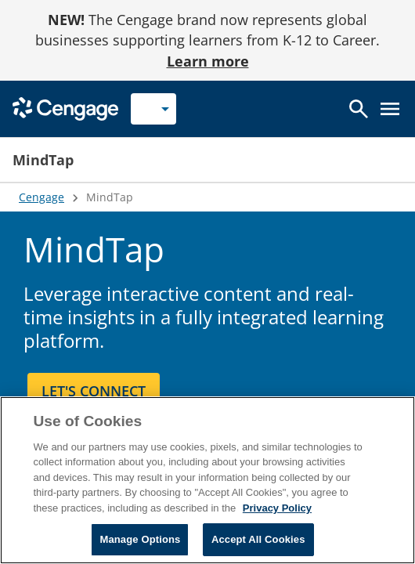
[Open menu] (389, 109)
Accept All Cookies (258, 539)
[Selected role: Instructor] (153, 109)
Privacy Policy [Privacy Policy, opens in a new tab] (277, 508)
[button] (244, 159)
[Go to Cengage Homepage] (65, 107)
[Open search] (358, 109)
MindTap (43, 159)
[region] (207, 480)
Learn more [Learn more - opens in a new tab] (208, 61)
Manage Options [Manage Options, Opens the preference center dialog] (139, 539)
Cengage (41, 197)
